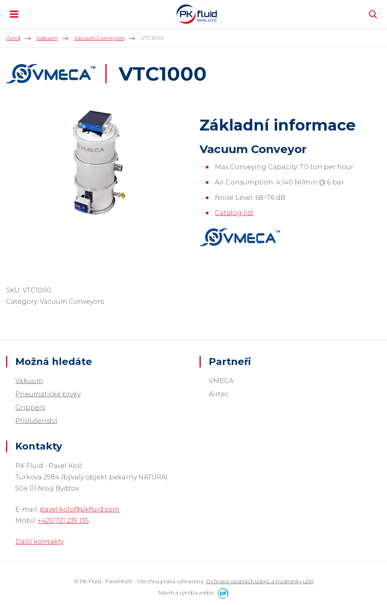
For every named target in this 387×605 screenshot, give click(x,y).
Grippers (30, 407)
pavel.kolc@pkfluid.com (79, 509)
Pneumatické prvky (47, 394)
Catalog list (234, 213)
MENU (14, 14)
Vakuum (29, 381)
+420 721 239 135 (63, 520)
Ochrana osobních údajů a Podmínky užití (259, 581)
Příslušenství (36, 421)
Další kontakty (39, 541)
